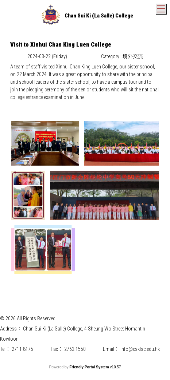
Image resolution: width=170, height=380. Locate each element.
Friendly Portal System (89, 367)
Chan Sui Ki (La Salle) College (99, 15)
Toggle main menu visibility (161, 7)
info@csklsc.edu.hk (140, 349)
